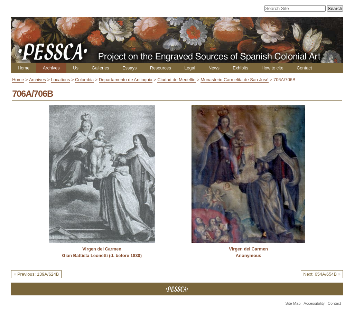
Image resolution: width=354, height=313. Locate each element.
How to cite (272, 67)
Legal (189, 67)
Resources (160, 67)
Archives (51, 67)
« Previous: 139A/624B (36, 274)
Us (75, 67)
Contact (304, 67)
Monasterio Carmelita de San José (234, 79)
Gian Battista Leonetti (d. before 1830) (102, 255)
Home (23, 67)
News (214, 67)
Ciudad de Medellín (176, 79)
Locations (60, 79)
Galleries (100, 67)
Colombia (84, 79)
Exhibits (240, 67)
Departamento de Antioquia (125, 79)
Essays (129, 67)
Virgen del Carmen (101, 249)
